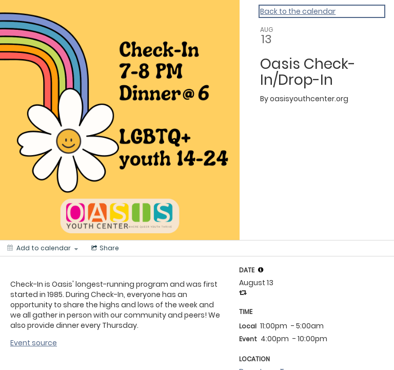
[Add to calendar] (42, 248)
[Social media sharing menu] (104, 248)
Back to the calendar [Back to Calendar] (298, 11)
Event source (33, 343)
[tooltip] (260, 270)
